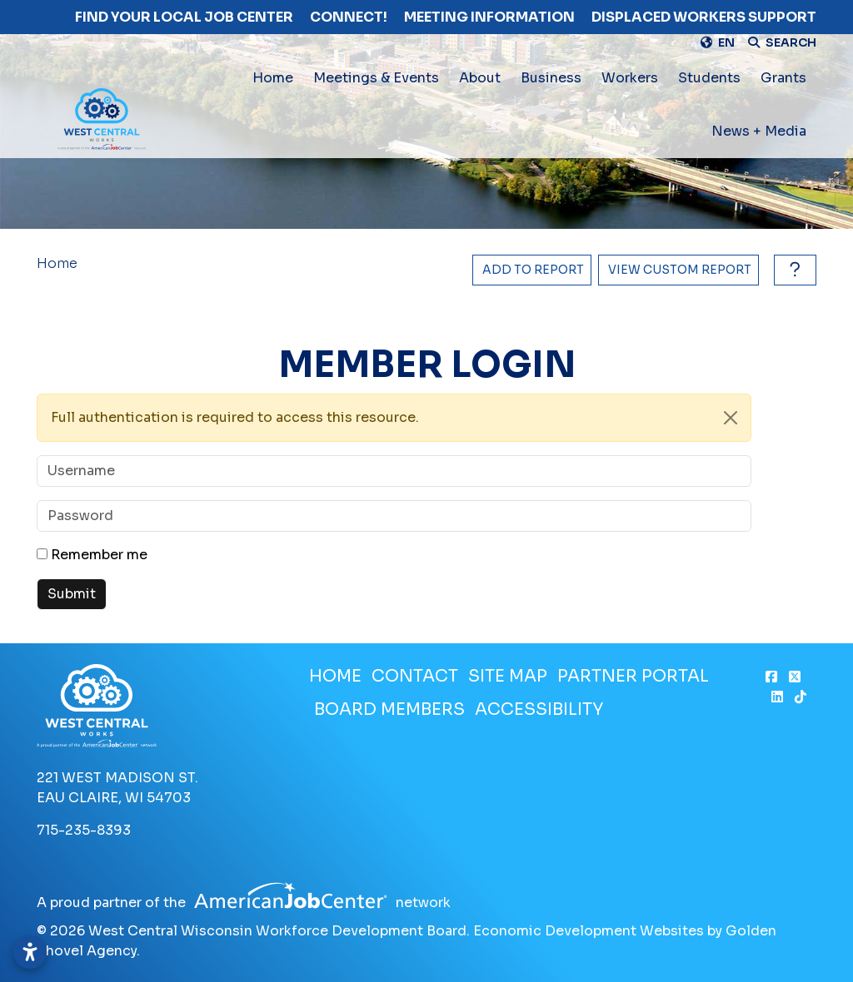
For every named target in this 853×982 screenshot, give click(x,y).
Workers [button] (629, 78)
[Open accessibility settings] (30, 952)
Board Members (389, 709)
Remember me (99, 554)
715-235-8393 (84, 830)
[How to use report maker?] (791, 270)
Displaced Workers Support (703, 17)
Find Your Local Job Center (184, 17)
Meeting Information (489, 17)
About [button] (480, 78)
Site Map (507, 676)
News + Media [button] (758, 131)
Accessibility (539, 709)
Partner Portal (633, 676)
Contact (415, 676)
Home (272, 78)
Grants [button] (783, 78)
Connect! (348, 17)
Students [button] (709, 78)
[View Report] (678, 270)
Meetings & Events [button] (376, 78)
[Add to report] (531, 270)
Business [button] (551, 78)
